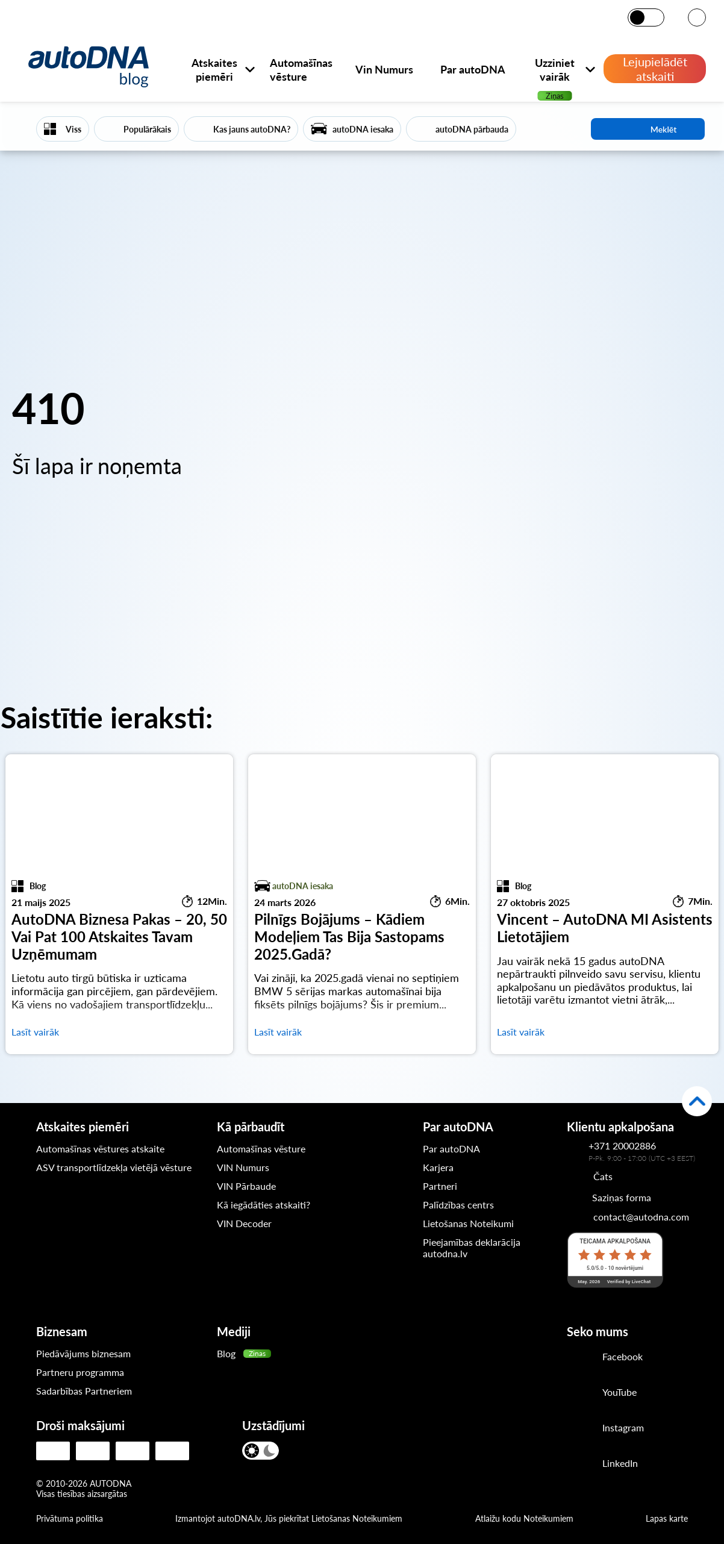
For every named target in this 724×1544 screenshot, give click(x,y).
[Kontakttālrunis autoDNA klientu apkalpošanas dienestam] (577, 1151)
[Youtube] (605, 1393)
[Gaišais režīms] (638, 17)
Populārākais (147, 129)
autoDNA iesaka (362, 129)
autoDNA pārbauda (471, 129)
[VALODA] (697, 18)
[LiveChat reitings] (615, 1260)
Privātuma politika (69, 1518)
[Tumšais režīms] (654, 17)
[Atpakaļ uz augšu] (697, 1101)
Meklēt (648, 129)
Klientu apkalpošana (620, 1126)
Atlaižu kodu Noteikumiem (524, 1518)
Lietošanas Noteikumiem (356, 1518)
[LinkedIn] (605, 1464)
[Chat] (590, 1176)
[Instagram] (605, 1429)
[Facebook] (605, 1358)
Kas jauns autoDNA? (251, 129)
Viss (73, 129)
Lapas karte (667, 1518)
